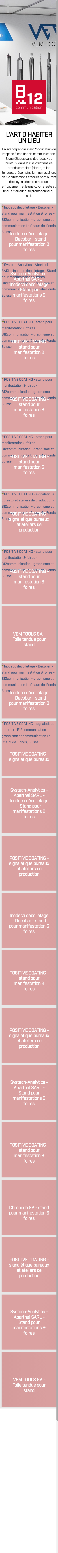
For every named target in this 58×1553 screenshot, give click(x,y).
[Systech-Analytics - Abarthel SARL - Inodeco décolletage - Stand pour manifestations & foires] (29, 289)
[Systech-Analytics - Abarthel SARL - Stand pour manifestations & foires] (29, 1092)
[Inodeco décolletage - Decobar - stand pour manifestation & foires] (29, 232)
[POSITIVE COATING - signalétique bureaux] (29, 748)
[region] (29, 232)
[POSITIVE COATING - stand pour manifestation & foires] (29, 346)
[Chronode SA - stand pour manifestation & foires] (29, 1207)
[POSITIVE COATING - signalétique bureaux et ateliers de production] (29, 518)
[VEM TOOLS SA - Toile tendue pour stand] (29, 633)
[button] (1, 8)
